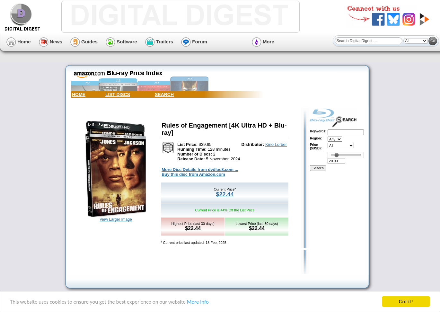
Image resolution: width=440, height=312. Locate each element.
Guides (84, 41)
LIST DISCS (117, 94)
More (263, 41)
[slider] (336, 155)
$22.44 (225, 194)
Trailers (159, 41)
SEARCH (164, 94)
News (50, 41)
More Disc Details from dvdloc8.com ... (200, 169)
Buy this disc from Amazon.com (193, 174)
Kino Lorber (276, 144)
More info (198, 302)
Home (18, 41)
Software (121, 41)
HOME (78, 94)
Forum (194, 41)
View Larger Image (116, 219)
